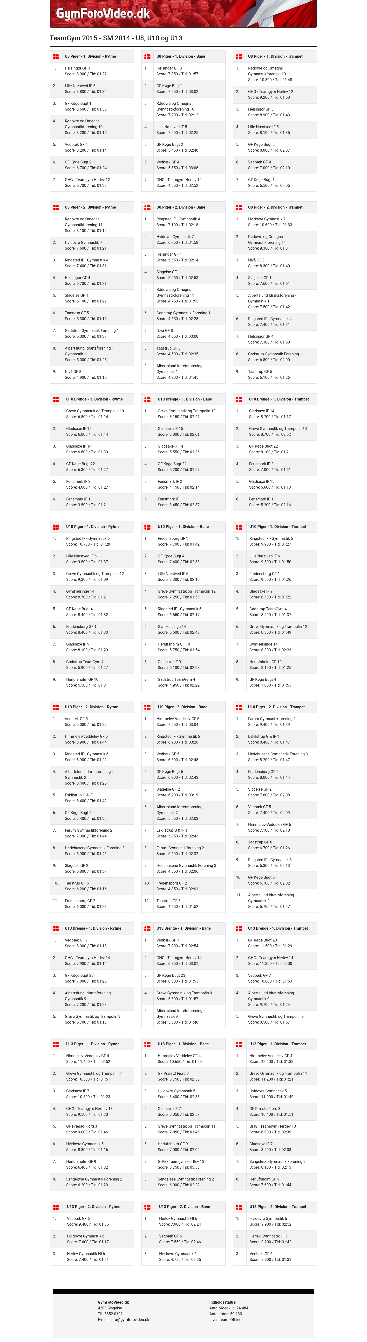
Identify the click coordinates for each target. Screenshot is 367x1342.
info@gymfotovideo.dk (129, 1319)
